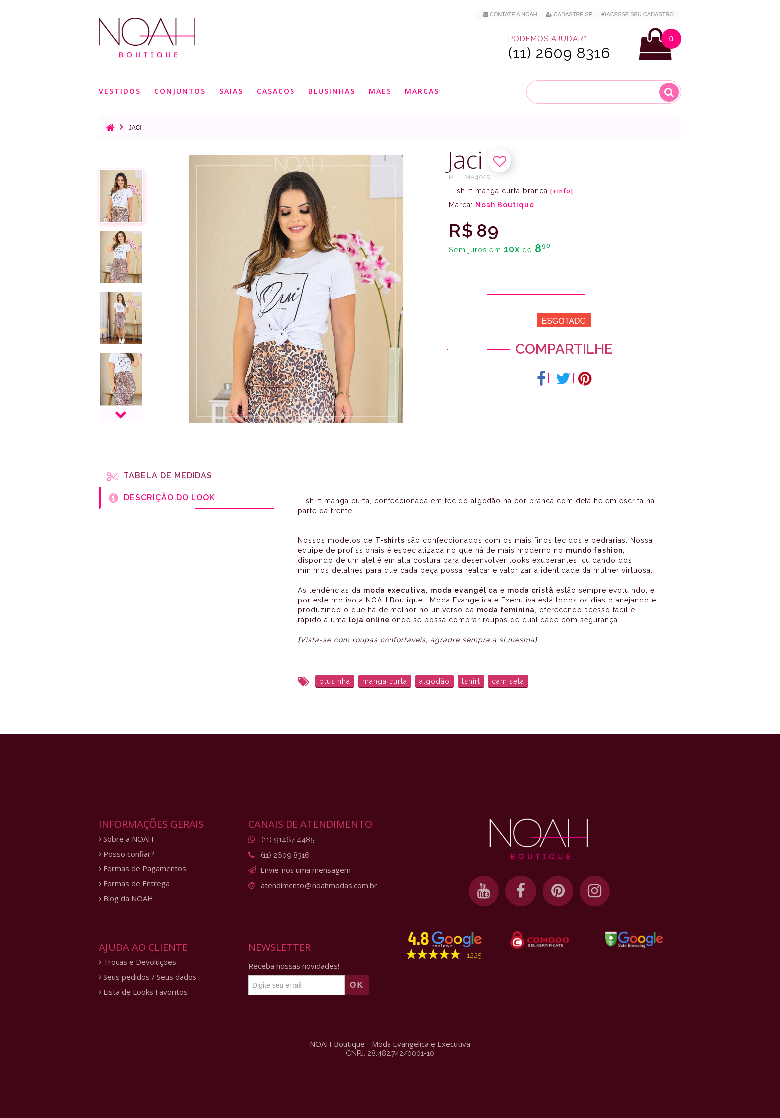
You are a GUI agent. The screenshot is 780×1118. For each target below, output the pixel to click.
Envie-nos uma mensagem (305, 869)
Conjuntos (180, 91)
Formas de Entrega (134, 883)
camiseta (508, 681)
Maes (380, 91)
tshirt (471, 681)
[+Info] (561, 191)
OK (357, 985)
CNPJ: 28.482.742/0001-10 (390, 1053)
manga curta (384, 681)
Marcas (422, 91)
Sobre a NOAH (126, 839)
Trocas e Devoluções (137, 962)
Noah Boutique (504, 205)
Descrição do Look (162, 497)
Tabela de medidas (159, 476)
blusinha (334, 681)
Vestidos (120, 91)
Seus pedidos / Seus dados (147, 977)
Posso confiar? (126, 854)
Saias (231, 91)
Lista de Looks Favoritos (143, 992)
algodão (434, 681)
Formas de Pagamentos (142, 868)
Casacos (276, 91)
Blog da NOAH (126, 898)
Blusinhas (331, 91)
